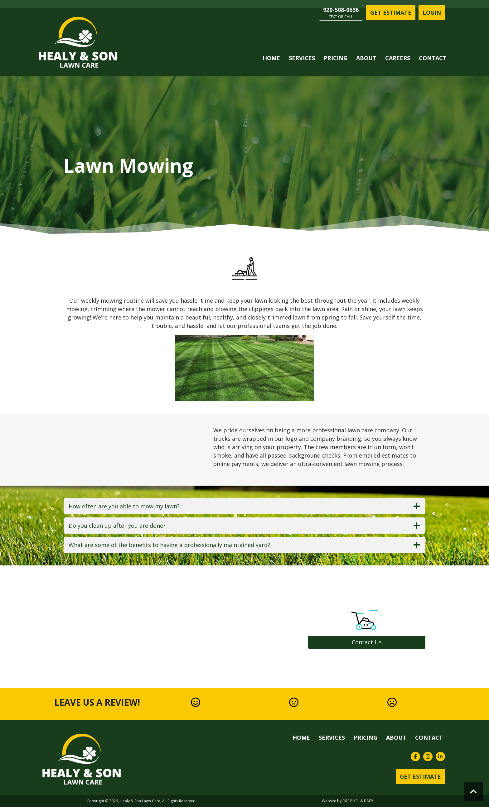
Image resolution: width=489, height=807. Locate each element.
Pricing (335, 58)
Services (302, 58)
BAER (368, 801)
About (366, 58)
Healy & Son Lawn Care (140, 801)
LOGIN (432, 12)
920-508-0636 (341, 13)
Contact (433, 58)
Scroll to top (473, 791)
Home (271, 58)
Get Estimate (390, 12)
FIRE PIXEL (350, 801)
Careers (397, 58)
